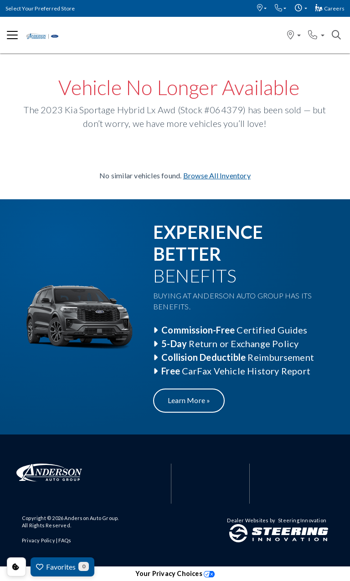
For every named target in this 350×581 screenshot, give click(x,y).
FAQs (64, 540)
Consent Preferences (16, 566)
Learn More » (189, 400)
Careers (330, 8)
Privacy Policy (38, 540)
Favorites (62, 566)
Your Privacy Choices (175, 573)
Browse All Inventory (217, 175)
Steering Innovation (302, 520)
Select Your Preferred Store (40, 8)
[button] (262, 8)
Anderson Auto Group (91, 518)
